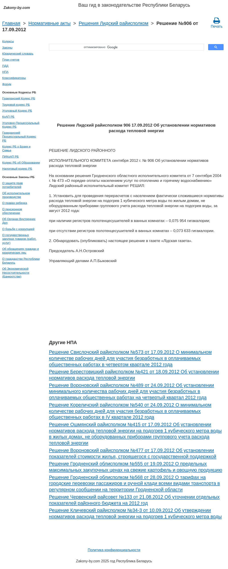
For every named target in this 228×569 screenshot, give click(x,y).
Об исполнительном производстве (16, 195)
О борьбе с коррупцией (18, 229)
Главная (11, 23)
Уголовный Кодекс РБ (17, 110)
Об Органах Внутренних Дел (18, 220)
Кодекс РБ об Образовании (21, 162)
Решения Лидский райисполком (113, 23)
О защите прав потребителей (12, 185)
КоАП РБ (8, 116)
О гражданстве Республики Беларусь (21, 260)
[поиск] (125, 47)
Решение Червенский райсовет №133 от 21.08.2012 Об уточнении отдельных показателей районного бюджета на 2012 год (134, 500)
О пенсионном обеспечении (12, 211)
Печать (216, 22)
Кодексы (8, 41)
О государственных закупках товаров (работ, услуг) (19, 238)
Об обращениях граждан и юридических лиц (20, 250)
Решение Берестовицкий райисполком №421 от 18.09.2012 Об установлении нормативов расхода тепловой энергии (134, 375)
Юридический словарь (17, 53)
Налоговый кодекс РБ (17, 168)
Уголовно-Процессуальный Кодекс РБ (20, 124)
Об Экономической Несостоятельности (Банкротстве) (15, 272)
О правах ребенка (14, 203)
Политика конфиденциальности (114, 550)
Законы (7, 47)
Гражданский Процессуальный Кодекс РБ (19, 136)
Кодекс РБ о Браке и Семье (16, 148)
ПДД (5, 66)
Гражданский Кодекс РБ (18, 98)
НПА (5, 72)
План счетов (10, 59)
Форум (6, 84)
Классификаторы (14, 78)
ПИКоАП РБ (10, 156)
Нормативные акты (49, 23)
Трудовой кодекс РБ (16, 104)
